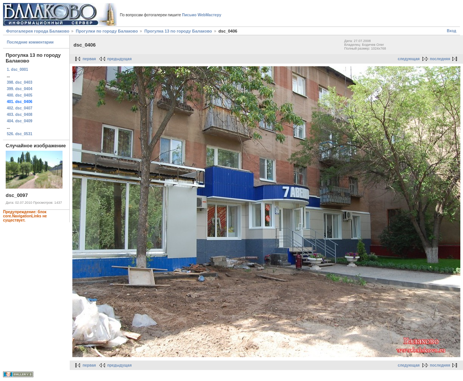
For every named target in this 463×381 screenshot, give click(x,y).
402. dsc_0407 (19, 108)
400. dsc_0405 (19, 95)
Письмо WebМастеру (201, 15)
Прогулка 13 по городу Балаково (178, 31)
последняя (440, 59)
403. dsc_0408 (19, 114)
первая (89, 59)
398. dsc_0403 (19, 82)
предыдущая (119, 59)
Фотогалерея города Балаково (37, 31)
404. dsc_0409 (19, 121)
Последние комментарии (30, 42)
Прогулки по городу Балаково (107, 31)
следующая (409, 59)
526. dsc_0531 (19, 134)
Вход (451, 31)
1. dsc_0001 (17, 69)
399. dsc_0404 (19, 89)
